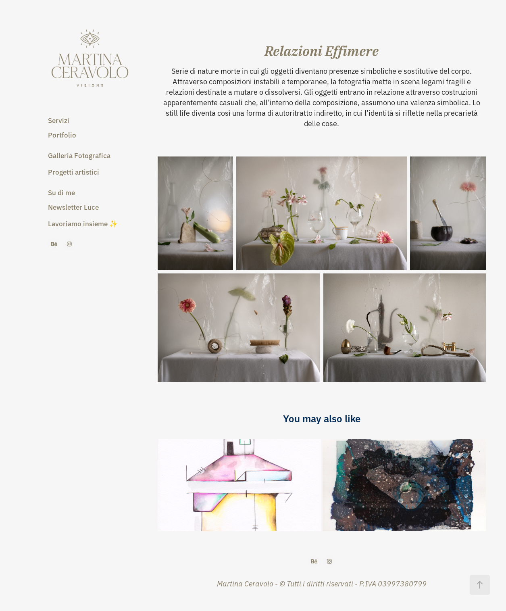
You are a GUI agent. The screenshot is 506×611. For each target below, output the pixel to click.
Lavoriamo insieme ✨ (83, 223)
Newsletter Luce (73, 206)
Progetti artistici (73, 171)
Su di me (61, 192)
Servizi (58, 120)
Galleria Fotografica (79, 155)
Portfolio (62, 134)
